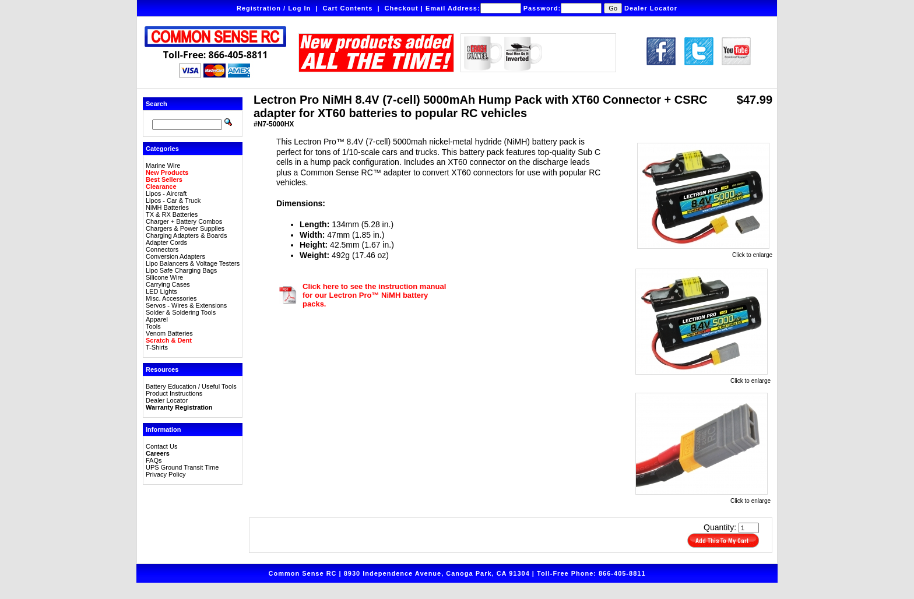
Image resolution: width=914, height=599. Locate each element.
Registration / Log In (274, 8)
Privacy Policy (165, 474)
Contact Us (161, 446)
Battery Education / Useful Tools (191, 386)
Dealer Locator (650, 8)
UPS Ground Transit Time (182, 467)
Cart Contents (348, 8)
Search (156, 103)
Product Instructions (174, 393)
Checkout (402, 8)
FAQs (154, 460)
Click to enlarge (704, 252)
